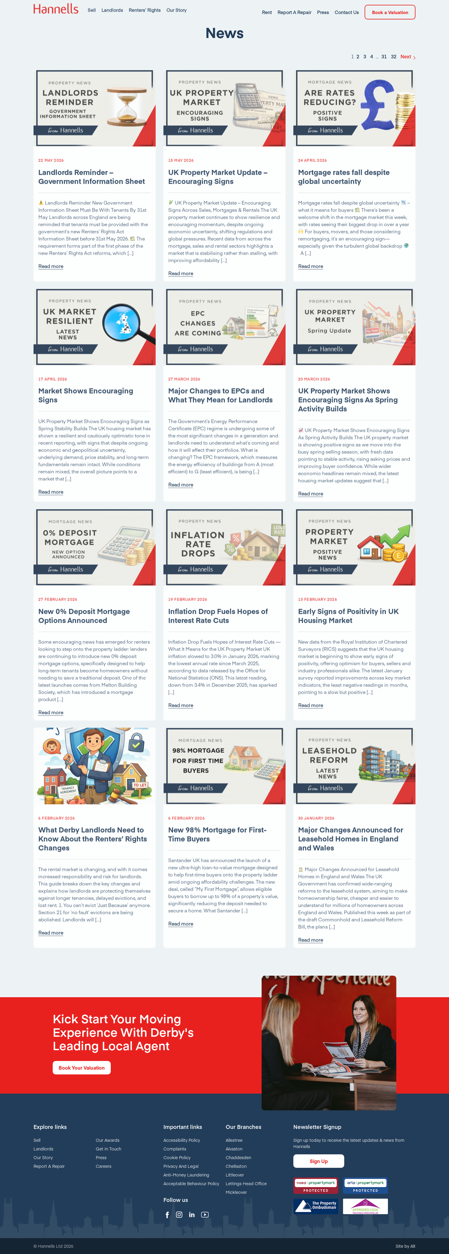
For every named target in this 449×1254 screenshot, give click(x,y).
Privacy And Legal (180, 1166)
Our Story (176, 6)
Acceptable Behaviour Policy (191, 1183)
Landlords (112, 6)
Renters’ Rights (145, 6)
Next (406, 60)
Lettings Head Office (246, 1183)
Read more (50, 275)
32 (393, 60)
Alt (412, 1246)
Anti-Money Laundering (186, 1175)
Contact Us (347, 6)
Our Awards (107, 1140)
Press (323, 6)
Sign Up (319, 1161)
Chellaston (236, 1166)
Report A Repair (294, 6)
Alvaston (234, 1149)
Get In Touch (108, 1149)
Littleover (235, 1175)
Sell (92, 6)
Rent (267, 6)
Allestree (234, 1140)
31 (384, 60)
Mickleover (236, 1192)
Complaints (174, 1149)
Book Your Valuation (82, 1067)
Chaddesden (238, 1157)
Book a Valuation (390, 6)
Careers (103, 1166)
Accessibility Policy (181, 1140)
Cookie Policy (176, 1157)
